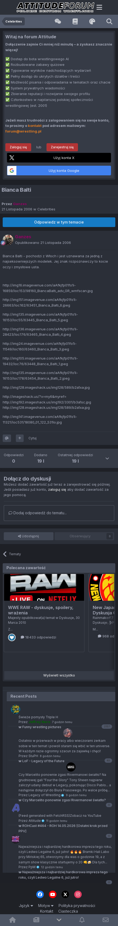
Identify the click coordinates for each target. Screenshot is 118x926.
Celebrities (46, 209)
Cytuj (32, 438)
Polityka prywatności (77, 905)
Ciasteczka (68, 911)
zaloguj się (57, 489)
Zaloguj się (18, 147)
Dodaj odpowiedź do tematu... (38, 513)
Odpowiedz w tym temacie (59, 222)
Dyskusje (66, 618)
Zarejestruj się (62, 147)
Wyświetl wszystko (59, 675)
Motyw (45, 905)
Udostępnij (28, 536)
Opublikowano (43, 242)
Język (26, 905)
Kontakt (46, 911)
